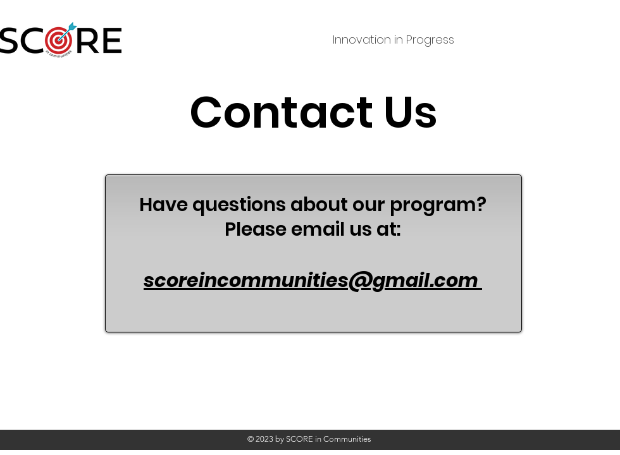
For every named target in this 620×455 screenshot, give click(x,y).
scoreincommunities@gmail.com (311, 280)
